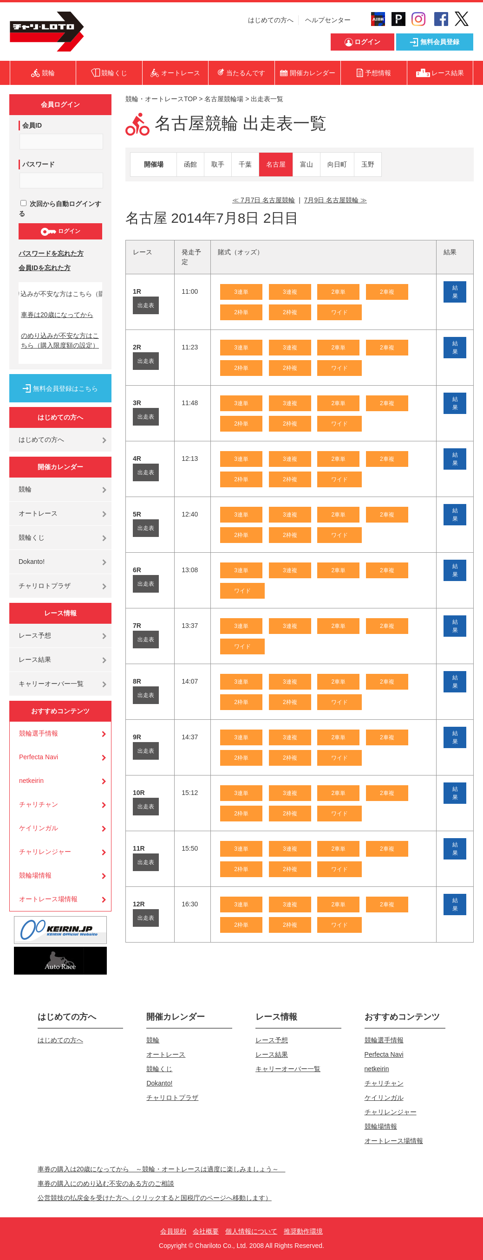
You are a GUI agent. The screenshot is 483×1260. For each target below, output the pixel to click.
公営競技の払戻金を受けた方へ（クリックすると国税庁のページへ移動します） (155, 1198)
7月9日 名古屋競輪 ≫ (335, 200)
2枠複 (290, 312)
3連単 (241, 292)
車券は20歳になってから (57, 314)
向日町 (337, 164)
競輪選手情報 (38, 733)
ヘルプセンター (328, 20)
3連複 (290, 292)
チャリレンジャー (45, 851)
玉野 (367, 164)
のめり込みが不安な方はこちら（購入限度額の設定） (60, 340)
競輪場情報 (35, 875)
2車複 (387, 292)
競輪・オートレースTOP (161, 99)
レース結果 (35, 659)
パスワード (38, 164)
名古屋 (276, 164)
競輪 (25, 489)
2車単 (338, 292)
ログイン (60, 231)
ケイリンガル (38, 828)
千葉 (245, 164)
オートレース (38, 513)
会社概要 (206, 1231)
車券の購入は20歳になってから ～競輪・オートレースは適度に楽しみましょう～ (162, 1169)
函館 (190, 164)
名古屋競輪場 (223, 99)
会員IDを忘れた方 (45, 267)
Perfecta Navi (38, 757)
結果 (455, 291)
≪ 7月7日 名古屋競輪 (263, 200)
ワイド (339, 312)
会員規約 (173, 1231)
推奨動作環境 (303, 1231)
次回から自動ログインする (60, 208)
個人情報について (251, 1231)
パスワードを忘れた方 (51, 253)
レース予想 (35, 635)
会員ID (32, 125)
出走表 (145, 305)
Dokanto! (32, 561)
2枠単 (241, 312)
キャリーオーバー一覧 (51, 683)
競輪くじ (32, 537)
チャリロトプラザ (45, 585)
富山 (306, 164)
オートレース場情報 (48, 899)
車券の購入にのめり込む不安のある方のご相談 (106, 1183)
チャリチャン (38, 804)
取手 (217, 164)
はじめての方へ (271, 20)
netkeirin (31, 780)
